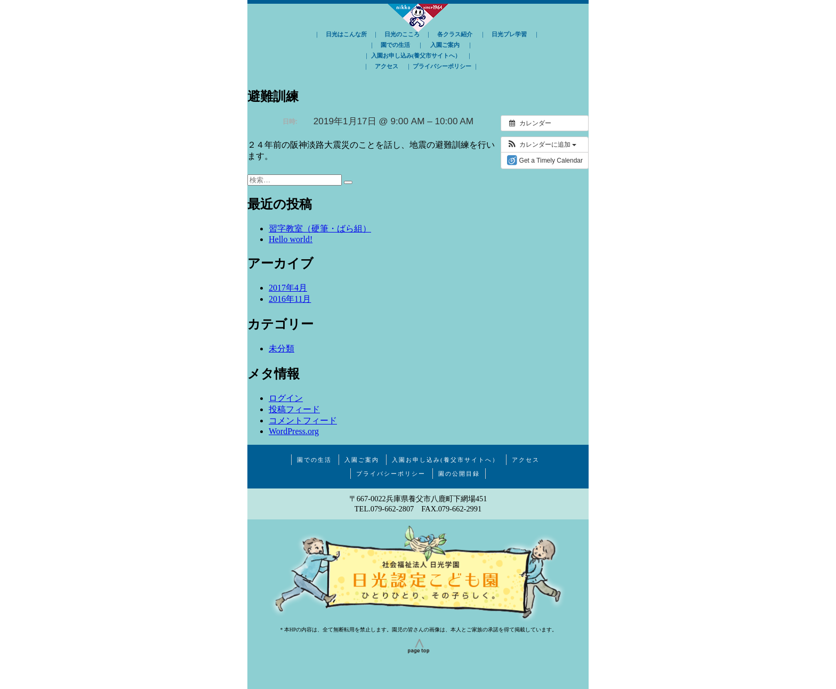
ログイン (286, 398)
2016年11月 (290, 298)
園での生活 (395, 45)
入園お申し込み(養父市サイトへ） (416, 55)
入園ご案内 (445, 45)
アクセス (386, 66)
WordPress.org (294, 431)
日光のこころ (402, 34)
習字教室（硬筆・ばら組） (320, 228)
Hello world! (290, 239)
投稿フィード (294, 409)
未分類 (281, 348)
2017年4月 (288, 287)
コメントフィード (303, 420)
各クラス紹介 (454, 34)
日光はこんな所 (346, 34)
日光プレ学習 (509, 34)
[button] (541, 144)
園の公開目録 (459, 473)
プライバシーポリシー (442, 66)
